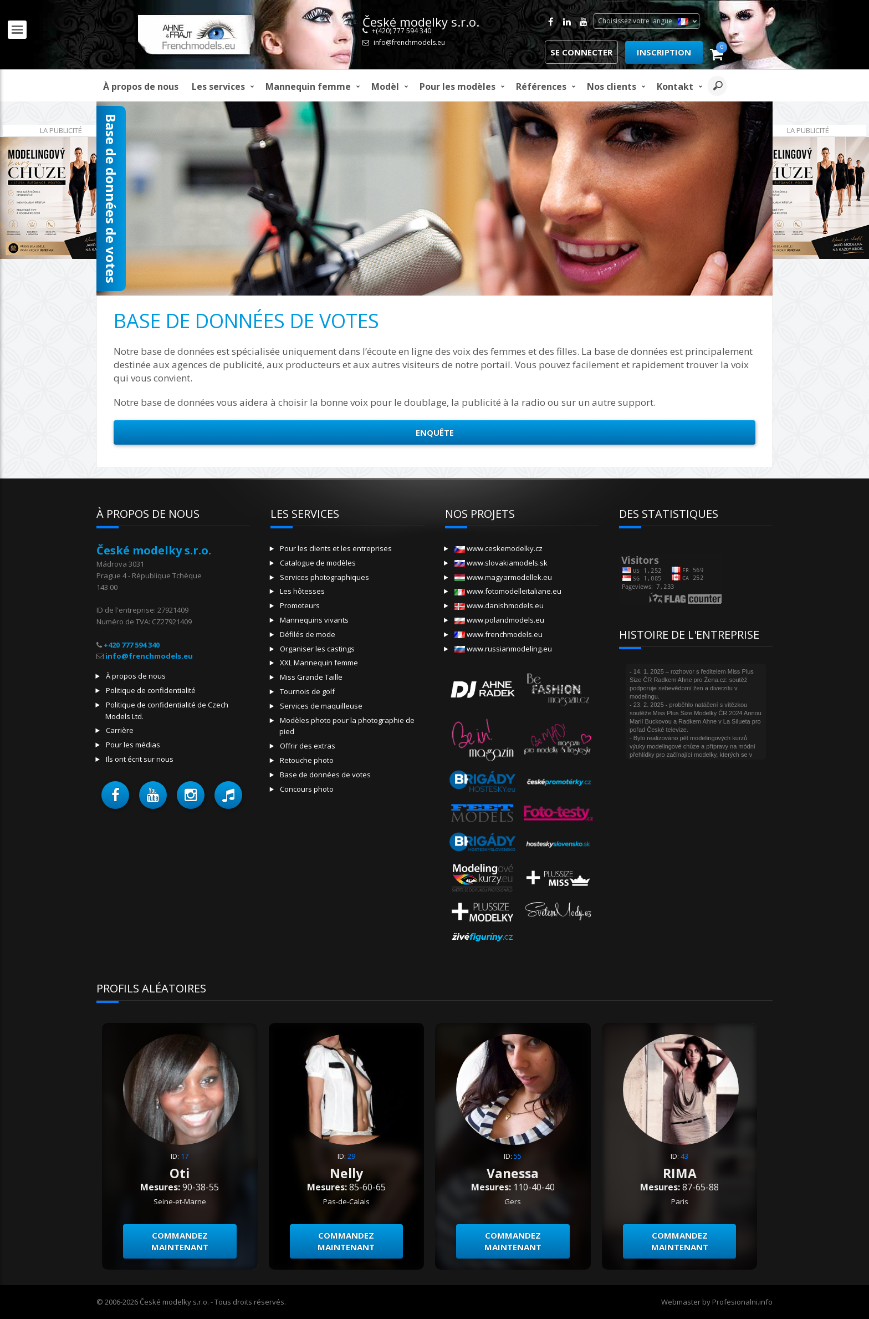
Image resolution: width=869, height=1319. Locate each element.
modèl (385, 86)
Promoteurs (300, 605)
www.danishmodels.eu (499, 605)
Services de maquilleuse (321, 706)
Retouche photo (307, 760)
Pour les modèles (457, 86)
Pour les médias (133, 745)
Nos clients (611, 86)
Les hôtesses (302, 591)
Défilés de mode (307, 634)
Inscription (664, 52)
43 (684, 1156)
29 (351, 1156)
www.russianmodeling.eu (503, 649)
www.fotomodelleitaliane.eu (507, 591)
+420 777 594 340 (132, 645)
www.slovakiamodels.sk (501, 563)
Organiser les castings (317, 649)
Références (541, 86)
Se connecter (581, 52)
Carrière (120, 730)
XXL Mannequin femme (319, 663)
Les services (218, 86)
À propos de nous (140, 86)
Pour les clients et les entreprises (336, 548)
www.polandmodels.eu (499, 620)
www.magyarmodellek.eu (503, 577)
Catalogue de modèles (318, 563)
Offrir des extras (307, 746)
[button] (115, 795)
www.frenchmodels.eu (498, 634)
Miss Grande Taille (311, 677)
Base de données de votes (325, 775)
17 (184, 1156)
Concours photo (307, 789)
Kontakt (675, 86)
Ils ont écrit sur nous (139, 759)
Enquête (435, 432)
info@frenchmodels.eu (409, 42)
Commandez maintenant (179, 1241)
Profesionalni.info (742, 1302)
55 (518, 1156)
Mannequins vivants (314, 620)
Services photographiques (324, 577)
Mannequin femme (308, 86)
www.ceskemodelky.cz (498, 548)
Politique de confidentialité (151, 690)
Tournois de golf (307, 691)
